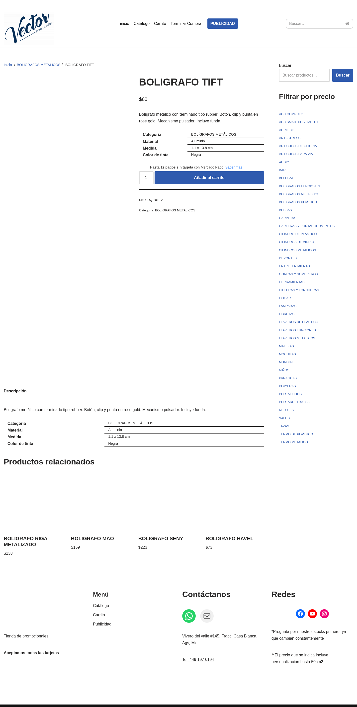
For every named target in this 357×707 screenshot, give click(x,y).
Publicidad (102, 614)
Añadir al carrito (209, 178)
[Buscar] (314, 24)
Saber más (233, 167)
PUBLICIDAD (222, 23)
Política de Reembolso (156, 701)
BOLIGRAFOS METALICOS (39, 65)
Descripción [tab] (15, 381)
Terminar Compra (186, 23)
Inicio (8, 65)
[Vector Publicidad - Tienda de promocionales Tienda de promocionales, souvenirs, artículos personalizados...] (29, 28)
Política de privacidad (202, 701)
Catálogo (142, 23)
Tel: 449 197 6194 (198, 649)
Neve (8, 701)
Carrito (160, 23)
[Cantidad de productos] (146, 177)
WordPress (61, 701)
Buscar (285, 65)
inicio (124, 23)
